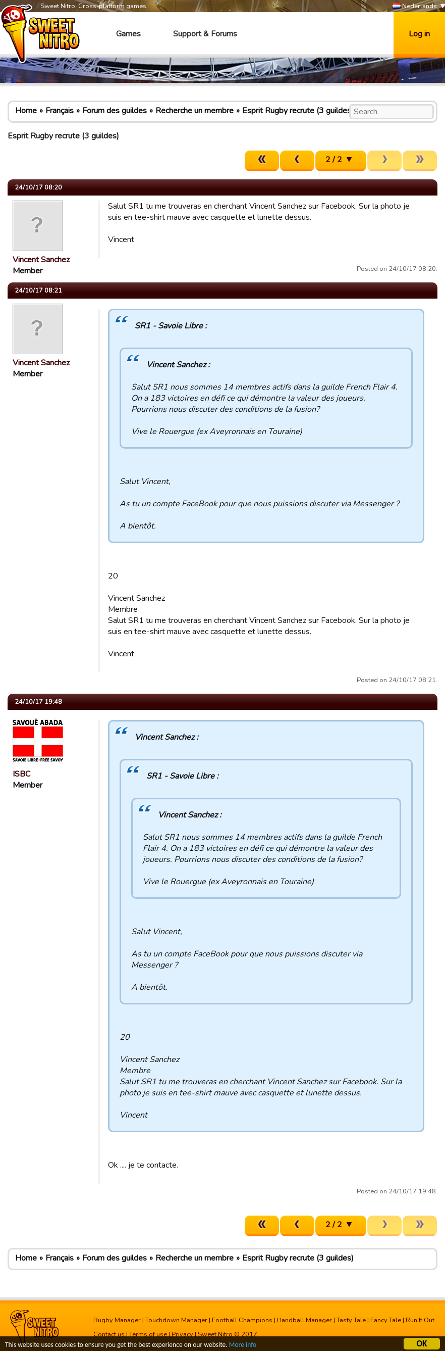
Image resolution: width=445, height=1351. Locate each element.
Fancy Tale (385, 1320)
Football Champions (242, 1320)
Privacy (182, 1334)
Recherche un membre (194, 110)
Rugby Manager (117, 1320)
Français (59, 110)
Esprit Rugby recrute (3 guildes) (298, 110)
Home (26, 110)
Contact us (109, 1334)
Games (128, 33)
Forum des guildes (114, 110)
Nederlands (415, 6)
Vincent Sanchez (41, 259)
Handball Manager (304, 1320)
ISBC (21, 774)
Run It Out (420, 1320)
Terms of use (148, 1334)
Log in (419, 33)
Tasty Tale (351, 1320)
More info (242, 1345)
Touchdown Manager (176, 1320)
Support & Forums (205, 33)
